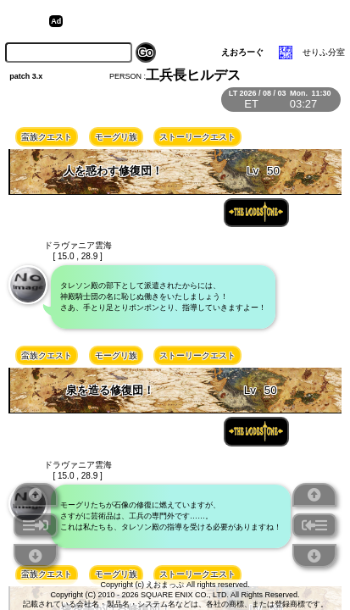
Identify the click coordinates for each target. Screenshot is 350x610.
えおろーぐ (242, 52)
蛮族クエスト (46, 136)
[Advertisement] (198, 21)
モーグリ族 (116, 136)
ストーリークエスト (197, 136)
